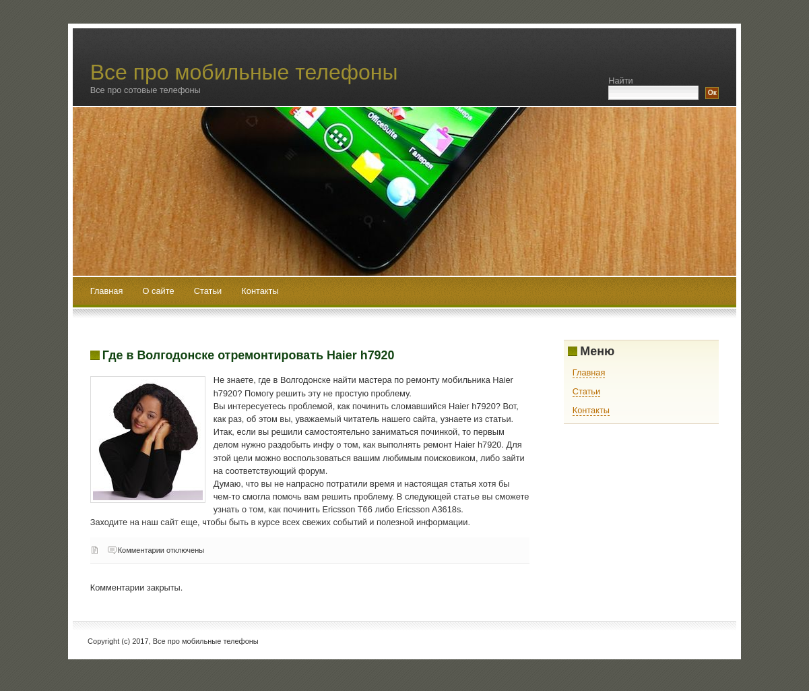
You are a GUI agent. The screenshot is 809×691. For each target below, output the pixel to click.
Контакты (259, 291)
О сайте (160, 291)
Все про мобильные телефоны (244, 72)
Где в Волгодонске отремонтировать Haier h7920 (248, 355)
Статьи (209, 291)
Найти (620, 81)
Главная (106, 291)
